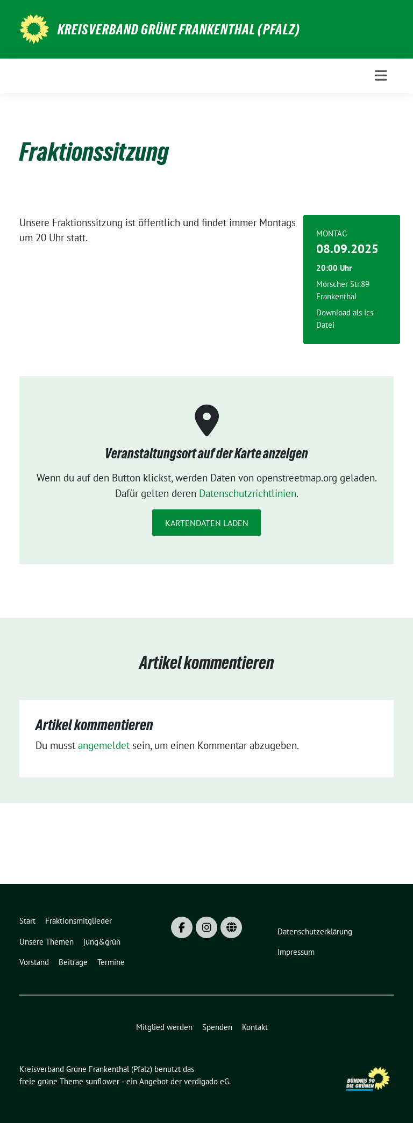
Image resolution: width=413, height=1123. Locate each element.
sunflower (102, 1081)
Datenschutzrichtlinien (247, 493)
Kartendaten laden (206, 522)
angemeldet (104, 745)
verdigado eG (206, 1081)
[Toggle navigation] (381, 75)
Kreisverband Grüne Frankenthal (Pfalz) (179, 29)
